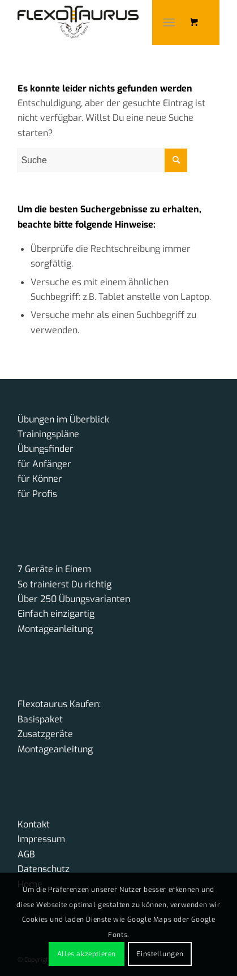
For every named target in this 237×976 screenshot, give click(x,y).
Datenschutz (44, 869)
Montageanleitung (55, 629)
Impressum (41, 839)
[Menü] (169, 22)
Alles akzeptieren (86, 953)
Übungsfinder (46, 449)
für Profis (37, 494)
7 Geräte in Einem (54, 569)
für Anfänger (44, 464)
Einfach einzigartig (56, 614)
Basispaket (40, 719)
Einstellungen (159, 953)
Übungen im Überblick (63, 419)
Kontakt (34, 824)
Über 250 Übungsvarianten (74, 599)
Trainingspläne (48, 434)
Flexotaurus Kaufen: (59, 704)
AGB (26, 854)
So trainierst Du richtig (64, 584)
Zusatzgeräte (45, 734)
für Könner (40, 479)
